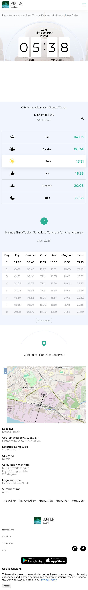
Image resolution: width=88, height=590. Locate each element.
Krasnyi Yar (10, 501)
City (20, 15)
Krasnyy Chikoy (27, 501)
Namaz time (8, 529)
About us (6, 536)
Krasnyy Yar (62, 501)
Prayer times (8, 15)
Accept (7, 586)
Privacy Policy (49, 579)
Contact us (7, 543)
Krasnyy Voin (46, 501)
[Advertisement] (44, 81)
